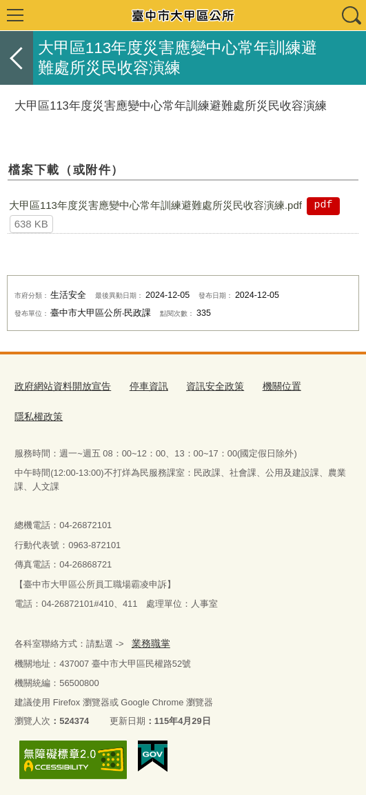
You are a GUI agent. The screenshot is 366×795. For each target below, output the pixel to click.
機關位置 (267, 386)
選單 (15, 15)
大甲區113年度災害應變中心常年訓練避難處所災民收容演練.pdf (155, 205)
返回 (16, 58)
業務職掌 (149, 639)
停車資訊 (141, 386)
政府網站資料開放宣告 (59, 386)
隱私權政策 (36, 414)
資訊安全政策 (203, 386)
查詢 (351, 15)
